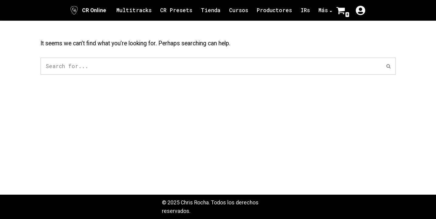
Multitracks (134, 10)
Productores (274, 10)
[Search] (211, 66)
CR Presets (176, 10)
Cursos (238, 10)
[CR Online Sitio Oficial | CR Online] (87, 10)
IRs (305, 10)
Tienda (211, 10)
